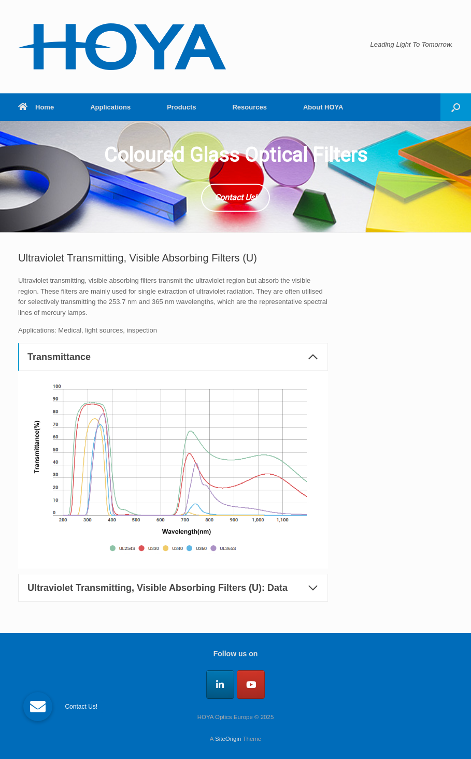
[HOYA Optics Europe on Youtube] (251, 684)
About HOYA (323, 107)
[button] (455, 107)
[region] (235, 177)
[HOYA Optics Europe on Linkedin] (220, 684)
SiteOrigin (228, 739)
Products (181, 107)
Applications (110, 107)
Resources (249, 107)
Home (36, 107)
